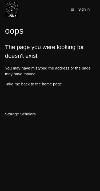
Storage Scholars (20, 114)
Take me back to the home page (33, 84)
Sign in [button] (84, 9)
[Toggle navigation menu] (72, 9)
